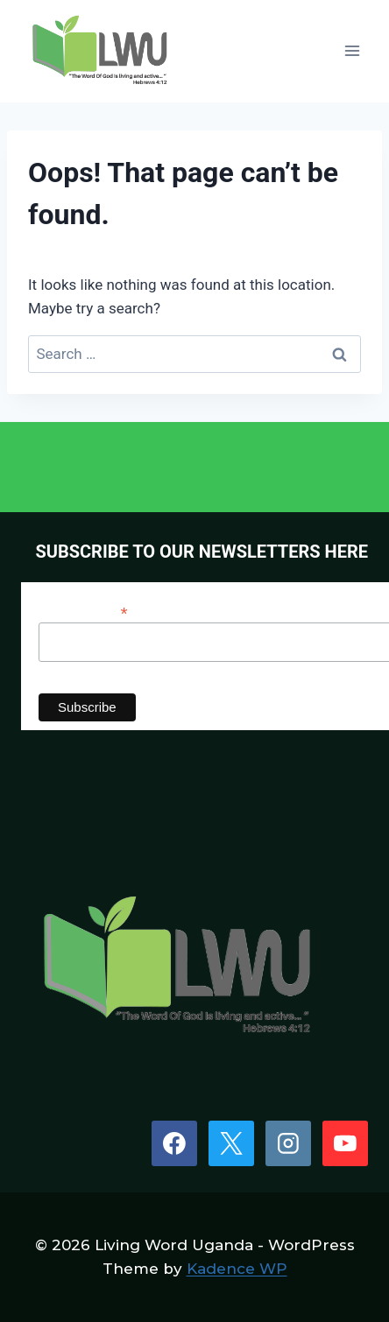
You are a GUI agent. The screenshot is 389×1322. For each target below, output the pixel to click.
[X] (231, 1143)
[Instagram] (288, 1143)
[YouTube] (345, 1143)
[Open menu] (352, 51)
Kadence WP (237, 1268)
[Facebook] (174, 1143)
